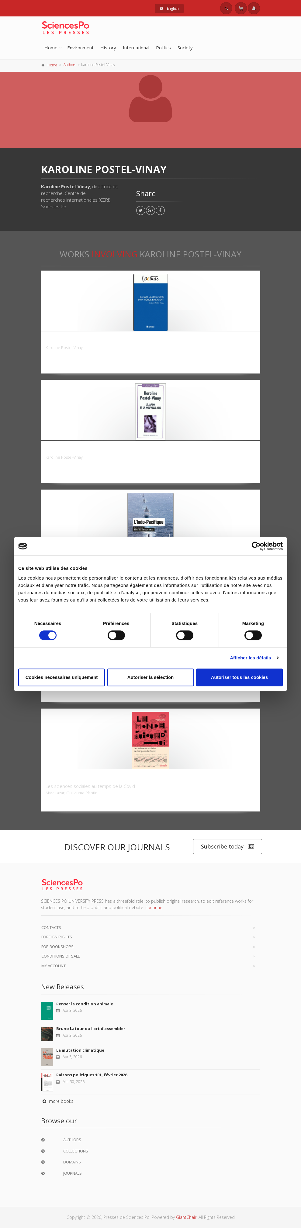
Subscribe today (227, 846)
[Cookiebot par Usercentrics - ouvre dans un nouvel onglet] (256, 546)
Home (50, 47)
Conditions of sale (60, 956)
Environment (80, 47)
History (108, 47)
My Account (53, 966)
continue (153, 907)
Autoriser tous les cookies (239, 677)
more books (57, 1101)
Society (185, 47)
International (136, 47)
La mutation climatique (80, 1050)
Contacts (51, 927)
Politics (163, 47)
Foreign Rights (56, 937)
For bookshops (57, 946)
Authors (70, 64)
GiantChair (186, 1217)
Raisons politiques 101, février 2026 (91, 1075)
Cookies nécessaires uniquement (62, 677)
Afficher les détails (250, 657)
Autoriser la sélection (150, 677)
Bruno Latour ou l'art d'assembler (90, 1028)
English (169, 8)
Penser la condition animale (84, 1004)
